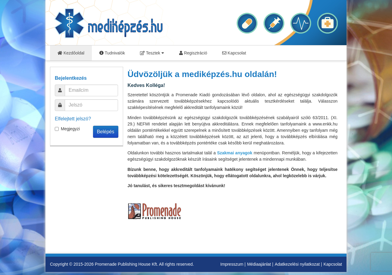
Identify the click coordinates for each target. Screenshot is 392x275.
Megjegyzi (67, 128)
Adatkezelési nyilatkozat (297, 264)
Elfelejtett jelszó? (73, 118)
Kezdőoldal (71, 53)
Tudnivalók (112, 53)
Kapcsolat (234, 53)
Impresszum (231, 264)
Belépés (105, 131)
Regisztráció (193, 53)
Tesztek (152, 53)
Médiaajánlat (259, 264)
